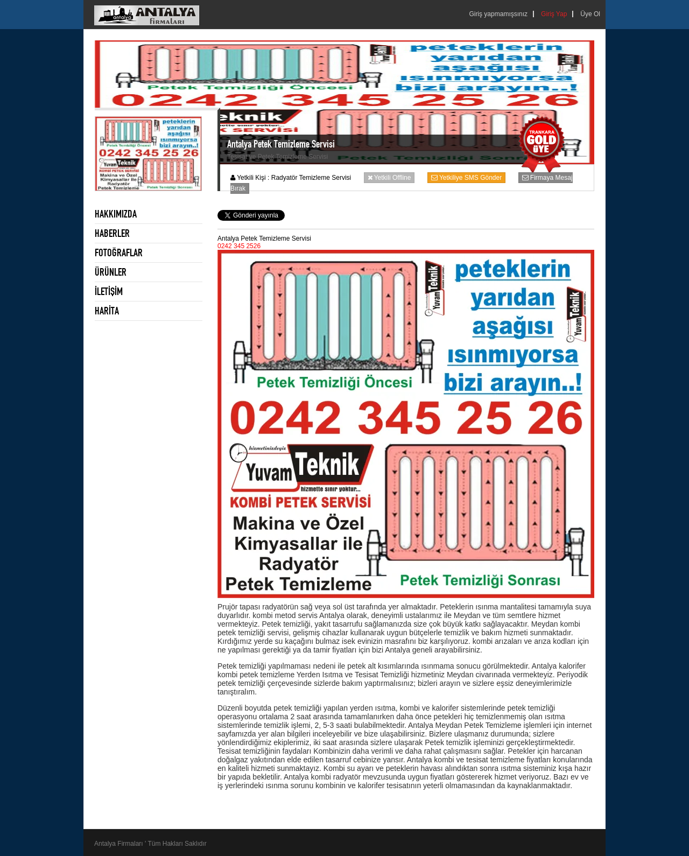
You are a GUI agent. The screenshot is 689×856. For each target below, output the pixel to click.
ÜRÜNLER (110, 271)
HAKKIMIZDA (116, 213)
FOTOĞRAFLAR (119, 252)
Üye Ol (590, 14)
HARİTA (107, 310)
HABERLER (112, 233)
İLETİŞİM (109, 291)
